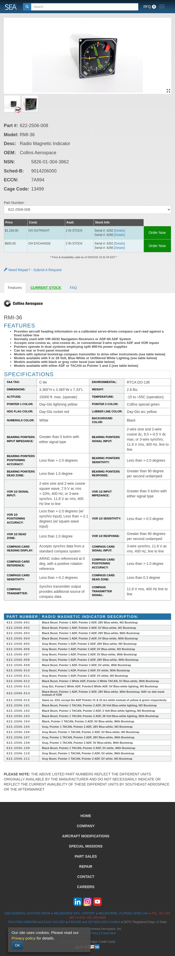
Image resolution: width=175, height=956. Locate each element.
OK (17, 945)
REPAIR (85, 866)
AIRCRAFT (85, 836)
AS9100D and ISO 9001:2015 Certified (94, 922)
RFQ (149, 7)
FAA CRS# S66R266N (23, 922)
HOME (85, 816)
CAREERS (85, 887)
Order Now (157, 233)
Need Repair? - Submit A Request (33, 270)
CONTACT (85, 877)
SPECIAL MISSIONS (86, 846)
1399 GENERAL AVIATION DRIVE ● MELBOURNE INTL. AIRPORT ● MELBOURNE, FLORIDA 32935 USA (76, 913)
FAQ (73, 288)
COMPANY (86, 826)
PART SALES (86, 856)
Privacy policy (24, 938)
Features (15, 288)
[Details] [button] (119, 230)
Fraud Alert (108, 933)
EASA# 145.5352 (53, 922)
